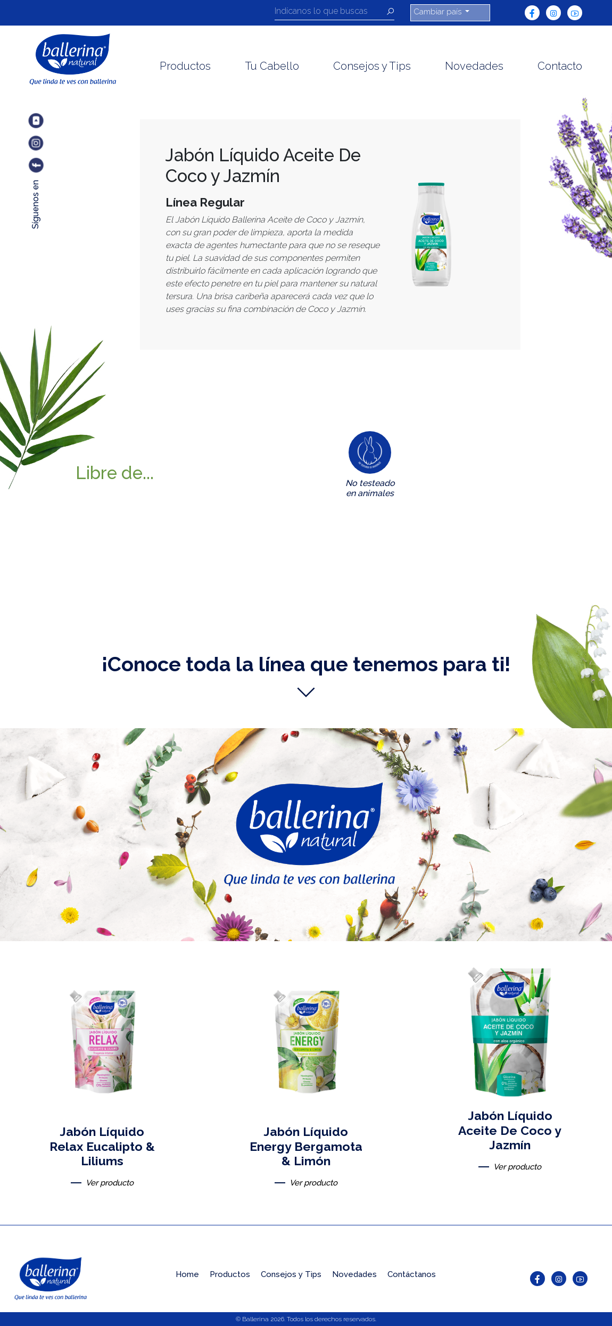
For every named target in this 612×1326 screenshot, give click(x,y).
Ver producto (110, 1183)
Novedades (474, 66)
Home (187, 1274)
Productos (185, 66)
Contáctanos (411, 1274)
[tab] (370, 466)
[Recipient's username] (330, 12)
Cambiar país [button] (438, 12)
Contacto (559, 66)
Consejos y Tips (372, 66)
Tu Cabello (272, 66)
